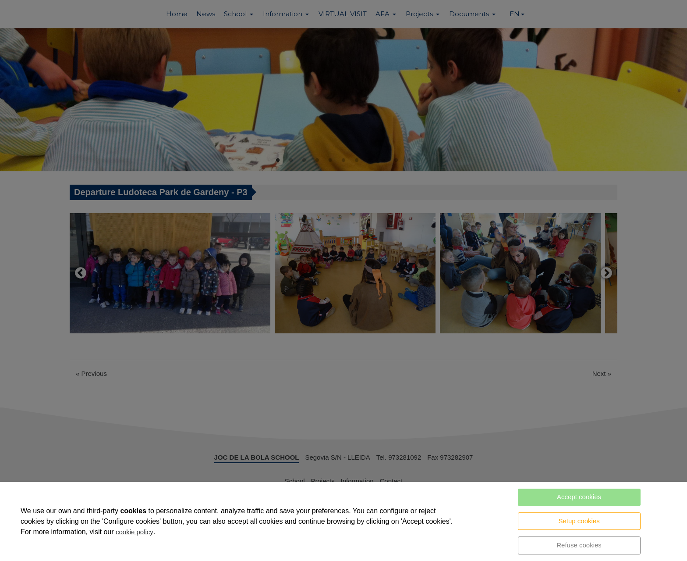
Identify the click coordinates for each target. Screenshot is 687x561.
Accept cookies (579, 496)
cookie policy (134, 532)
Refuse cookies (579, 545)
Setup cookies (578, 521)
